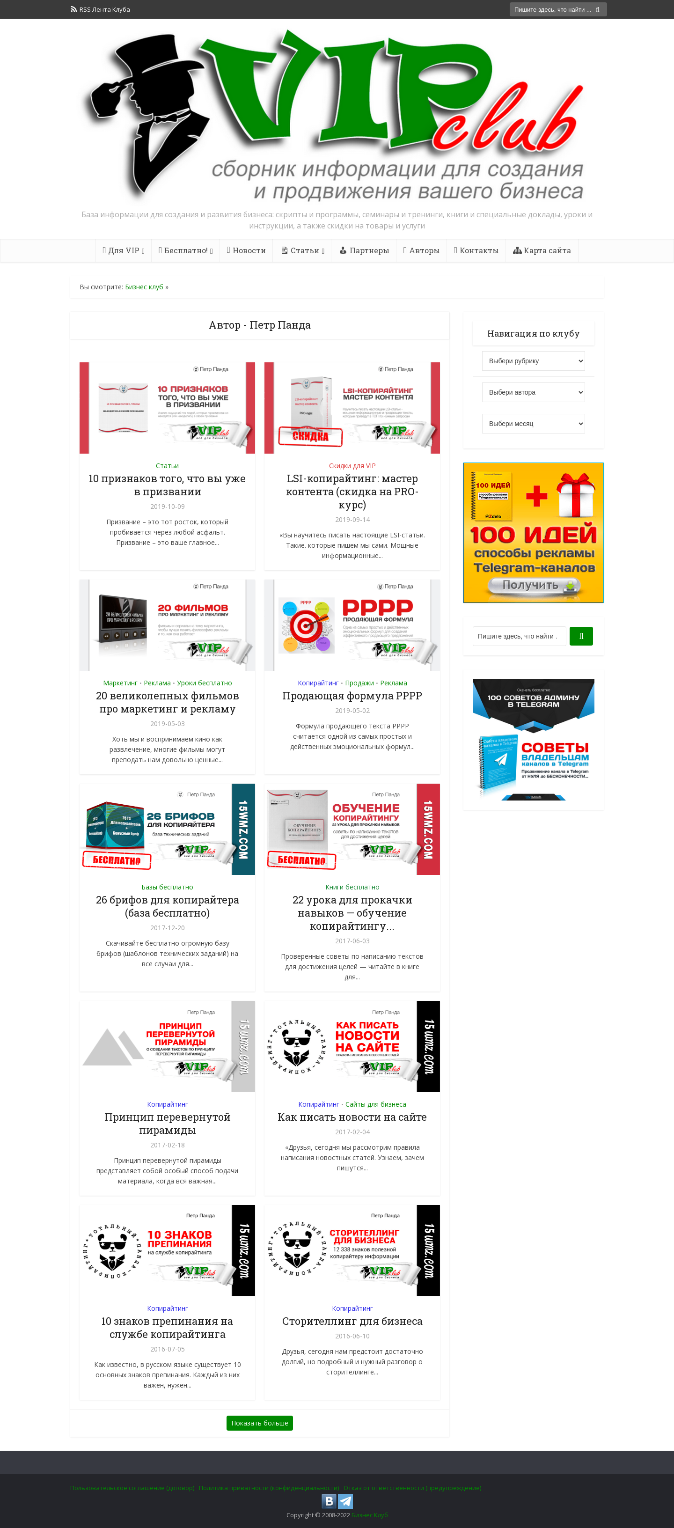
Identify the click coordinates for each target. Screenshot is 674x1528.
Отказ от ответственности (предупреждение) (412, 1488)
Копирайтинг (318, 682)
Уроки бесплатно (204, 682)
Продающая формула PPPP (352, 695)
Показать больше (259, 1422)
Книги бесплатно (352, 886)
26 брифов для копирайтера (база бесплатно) (167, 906)
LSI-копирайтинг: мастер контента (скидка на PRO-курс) (352, 491)
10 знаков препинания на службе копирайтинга (167, 1327)
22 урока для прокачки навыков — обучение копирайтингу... (352, 913)
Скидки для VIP (352, 465)
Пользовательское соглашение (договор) (132, 1488)
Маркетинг (120, 682)
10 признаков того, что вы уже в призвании (167, 484)
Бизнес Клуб (370, 1515)
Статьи (167, 465)
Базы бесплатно (167, 886)
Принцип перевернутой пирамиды (167, 1123)
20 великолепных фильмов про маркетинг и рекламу (167, 702)
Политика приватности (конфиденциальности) (269, 1488)
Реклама (157, 682)
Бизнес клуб (144, 286)
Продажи (359, 682)
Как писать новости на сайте (352, 1117)
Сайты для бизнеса (375, 1104)
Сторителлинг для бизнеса (352, 1321)
